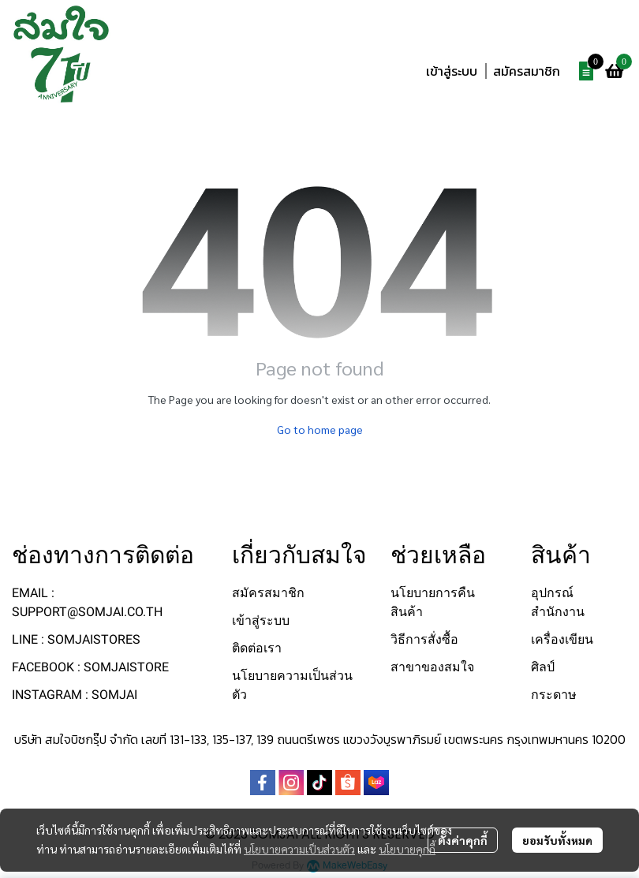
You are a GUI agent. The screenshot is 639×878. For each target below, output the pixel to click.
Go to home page (320, 429)
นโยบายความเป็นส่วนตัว (299, 849)
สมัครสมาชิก (526, 71)
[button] (528, 34)
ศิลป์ (543, 666)
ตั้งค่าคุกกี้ (463, 840)
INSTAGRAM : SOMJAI (74, 694)
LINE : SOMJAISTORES (76, 639)
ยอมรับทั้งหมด (557, 840)
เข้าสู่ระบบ (451, 71)
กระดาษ (554, 694)
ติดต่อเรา (257, 648)
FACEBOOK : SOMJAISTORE (90, 666)
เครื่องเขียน (562, 639)
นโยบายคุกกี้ (407, 849)
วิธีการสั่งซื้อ (424, 639)
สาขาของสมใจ (432, 666)
